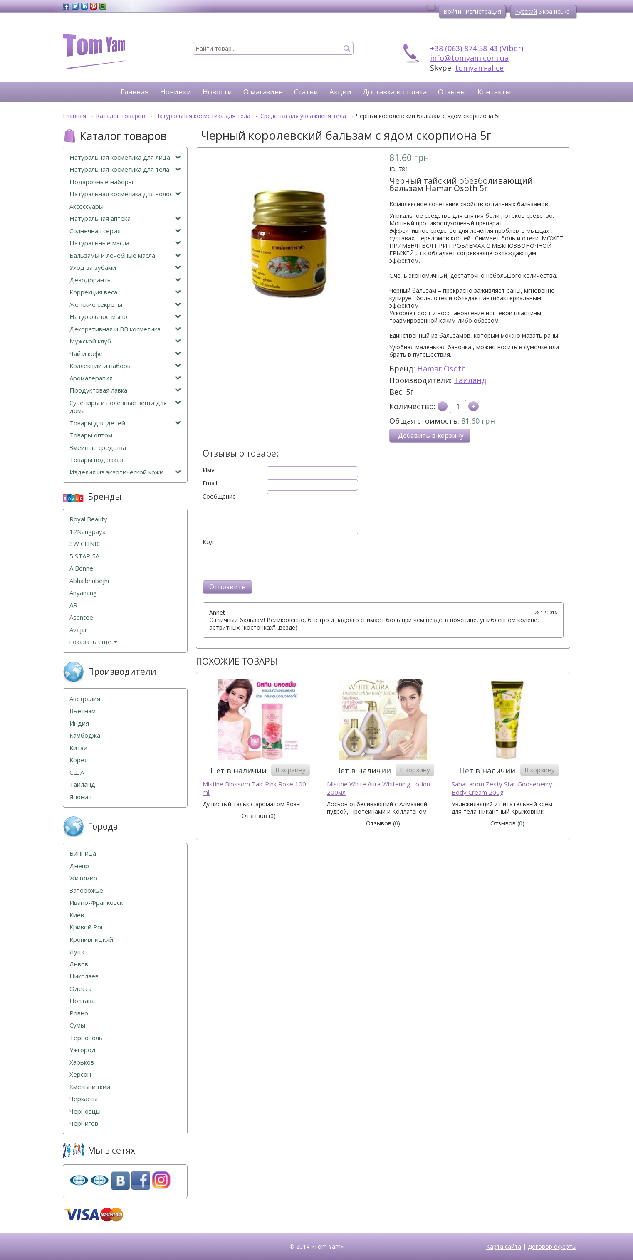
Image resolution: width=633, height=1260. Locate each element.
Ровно (78, 1013)
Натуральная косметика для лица (125, 157)
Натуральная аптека (125, 218)
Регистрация (483, 11)
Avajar (78, 630)
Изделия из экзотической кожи (125, 472)
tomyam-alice (479, 68)
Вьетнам (82, 711)
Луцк (76, 952)
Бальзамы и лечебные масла (125, 255)
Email (210, 483)
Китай (78, 748)
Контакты (494, 91)
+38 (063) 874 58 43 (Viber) (476, 48)
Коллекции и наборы (125, 366)
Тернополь (86, 1038)
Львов (78, 964)
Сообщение (219, 496)
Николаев (84, 976)
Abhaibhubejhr (89, 581)
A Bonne (81, 568)
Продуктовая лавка (125, 390)
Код (208, 542)
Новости (217, 91)
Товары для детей (125, 423)
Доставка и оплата (395, 91)
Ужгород (82, 1050)
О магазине (263, 91)
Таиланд (470, 380)
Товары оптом (90, 435)
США (76, 772)
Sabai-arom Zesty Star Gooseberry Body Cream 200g (502, 788)
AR (73, 605)
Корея (78, 760)
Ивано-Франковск (96, 903)
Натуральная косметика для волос (125, 194)
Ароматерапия (125, 378)
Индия (79, 723)
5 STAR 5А (84, 556)
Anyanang (83, 593)
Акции (340, 91)
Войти (452, 11)
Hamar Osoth (441, 368)
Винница (82, 853)
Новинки (175, 91)
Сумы (77, 1025)
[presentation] (266, 562)
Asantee (81, 617)
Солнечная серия (125, 231)
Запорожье (86, 890)
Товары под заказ (96, 460)
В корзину (290, 770)
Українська (554, 11)
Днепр (79, 866)
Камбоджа (84, 735)
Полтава (82, 1001)
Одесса (80, 989)
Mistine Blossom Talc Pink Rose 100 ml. (254, 788)
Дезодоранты (125, 280)
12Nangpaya (87, 532)
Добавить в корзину (431, 435)
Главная (135, 91)
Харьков (81, 1062)
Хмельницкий (89, 1087)
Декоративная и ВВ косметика (125, 329)
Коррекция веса (125, 292)
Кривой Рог (86, 927)
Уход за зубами (125, 268)
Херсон (80, 1074)
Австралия (84, 699)
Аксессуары (86, 206)
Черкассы (83, 1099)
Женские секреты (125, 305)
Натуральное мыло (125, 317)
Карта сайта (503, 1246)
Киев (76, 915)
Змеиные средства (97, 448)
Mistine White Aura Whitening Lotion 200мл (378, 788)
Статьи (306, 91)
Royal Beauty (88, 519)
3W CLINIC (84, 544)
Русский (526, 11)
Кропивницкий (91, 940)
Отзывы (452, 91)
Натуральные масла (125, 243)
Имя (209, 470)
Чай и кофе (125, 354)
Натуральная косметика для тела (125, 169)
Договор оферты (552, 1246)
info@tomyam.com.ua (469, 58)
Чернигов (83, 1123)
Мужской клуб (125, 341)
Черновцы (85, 1111)
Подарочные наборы (101, 182)
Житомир (83, 878)
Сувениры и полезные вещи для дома (125, 407)
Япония (80, 797)
